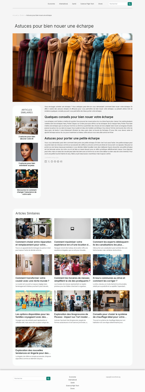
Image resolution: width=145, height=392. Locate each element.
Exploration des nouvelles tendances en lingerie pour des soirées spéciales (32, 353)
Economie (51, 4)
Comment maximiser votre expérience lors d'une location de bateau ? (72, 244)
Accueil (15, 15)
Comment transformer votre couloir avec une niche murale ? (32, 279)
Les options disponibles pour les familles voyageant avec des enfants (32, 317)
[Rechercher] (117, 4)
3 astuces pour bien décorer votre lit (26, 137)
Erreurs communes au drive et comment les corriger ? (109, 279)
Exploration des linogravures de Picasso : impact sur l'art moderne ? (72, 317)
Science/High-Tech (87, 4)
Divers (100, 4)
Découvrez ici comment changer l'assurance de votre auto (27, 192)
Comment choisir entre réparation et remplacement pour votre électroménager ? (33, 244)
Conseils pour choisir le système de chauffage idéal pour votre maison (110, 317)
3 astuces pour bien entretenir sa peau (26, 164)
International (63, 4)
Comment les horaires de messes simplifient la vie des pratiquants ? (72, 279)
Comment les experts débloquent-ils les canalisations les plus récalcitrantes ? (111, 244)
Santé (74, 4)
